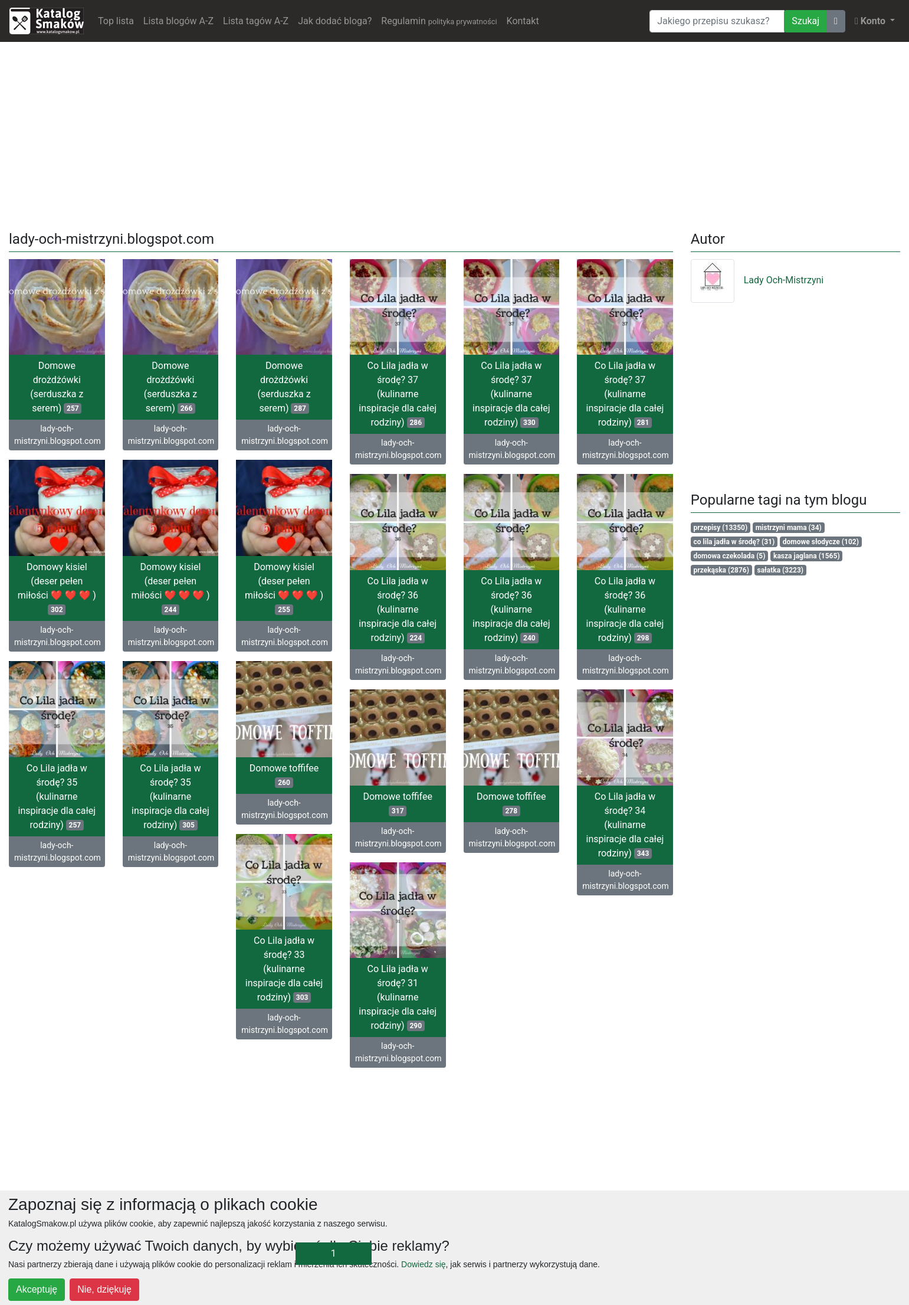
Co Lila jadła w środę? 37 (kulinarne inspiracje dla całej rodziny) (398, 394)
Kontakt (523, 21)
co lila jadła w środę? (734, 542)
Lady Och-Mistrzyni (757, 280)
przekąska (721, 570)
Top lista (116, 21)
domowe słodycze (821, 542)
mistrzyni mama (789, 528)
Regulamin (439, 21)
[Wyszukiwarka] (717, 21)
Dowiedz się (423, 1264)
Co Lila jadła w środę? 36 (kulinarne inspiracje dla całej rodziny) (398, 609)
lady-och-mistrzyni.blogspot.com (57, 435)
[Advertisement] (455, 134)
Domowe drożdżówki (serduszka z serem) (56, 387)
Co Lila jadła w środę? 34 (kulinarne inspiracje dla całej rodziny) (625, 825)
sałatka (780, 570)
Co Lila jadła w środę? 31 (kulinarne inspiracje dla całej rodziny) (398, 997)
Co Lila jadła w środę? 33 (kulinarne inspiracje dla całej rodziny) (284, 969)
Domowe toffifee (284, 775)
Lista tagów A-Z (255, 21)
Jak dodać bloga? (335, 21)
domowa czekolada (730, 556)
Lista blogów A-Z (178, 21)
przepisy (721, 528)
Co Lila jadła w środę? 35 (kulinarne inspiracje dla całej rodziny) (57, 796)
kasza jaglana (806, 556)
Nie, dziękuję (104, 1289)
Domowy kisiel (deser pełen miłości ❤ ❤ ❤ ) (57, 588)
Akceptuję (36, 1289)
